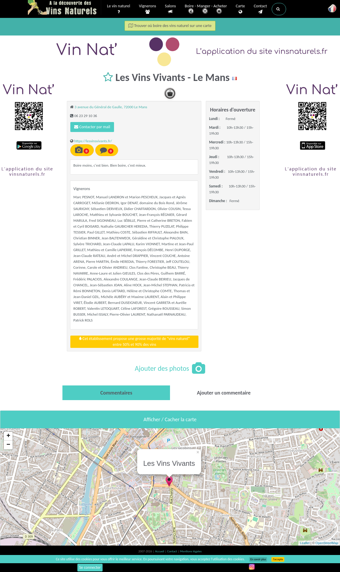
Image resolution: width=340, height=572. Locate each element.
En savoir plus (258, 559)
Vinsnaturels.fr (64, 8)
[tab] (116, 392)
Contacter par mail (92, 126)
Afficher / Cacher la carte (170, 419)
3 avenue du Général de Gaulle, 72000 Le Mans (110, 107)
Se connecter (90, 567)
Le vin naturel (118, 9)
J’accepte (278, 559)
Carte (240, 9)
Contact (260, 9)
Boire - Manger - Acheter (206, 9)
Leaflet (305, 543)
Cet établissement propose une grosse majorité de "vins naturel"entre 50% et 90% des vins (134, 341)
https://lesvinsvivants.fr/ (93, 141)
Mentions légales (191, 551)
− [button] (8, 445)
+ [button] (8, 436)
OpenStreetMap (326, 543)
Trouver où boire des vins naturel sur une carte (170, 25)
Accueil (160, 551)
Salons (170, 9)
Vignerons (147, 9)
